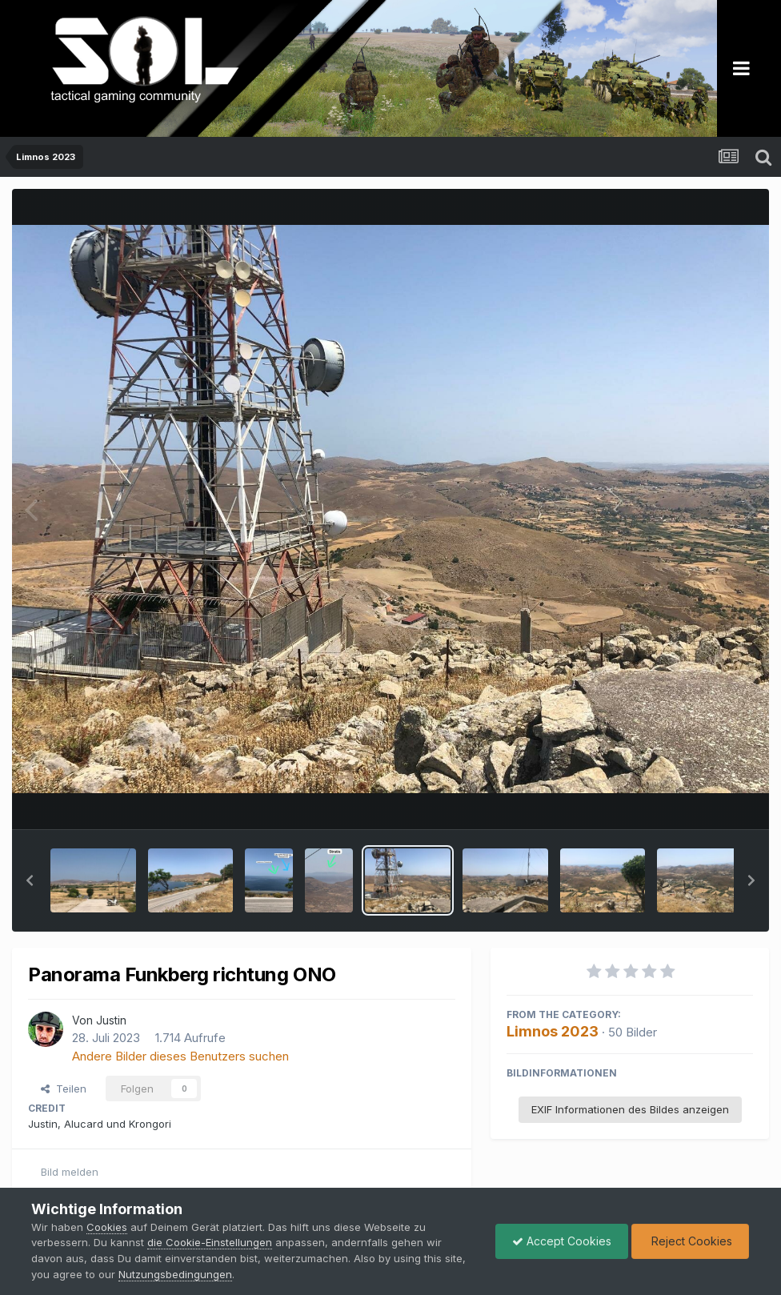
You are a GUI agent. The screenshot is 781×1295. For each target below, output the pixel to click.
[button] (29, 880)
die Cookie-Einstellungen (209, 1242)
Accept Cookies (561, 1241)
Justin (111, 1020)
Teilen (63, 1088)
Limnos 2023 (553, 1031)
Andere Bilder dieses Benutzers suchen (180, 1056)
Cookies (106, 1227)
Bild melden (69, 1171)
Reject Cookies (690, 1241)
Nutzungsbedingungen (175, 1274)
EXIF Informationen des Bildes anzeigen (630, 1109)
